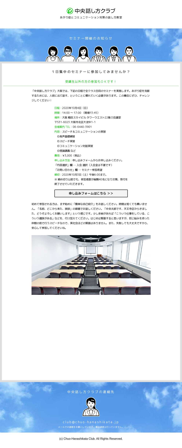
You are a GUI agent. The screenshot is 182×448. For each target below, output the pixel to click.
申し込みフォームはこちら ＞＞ (91, 193)
